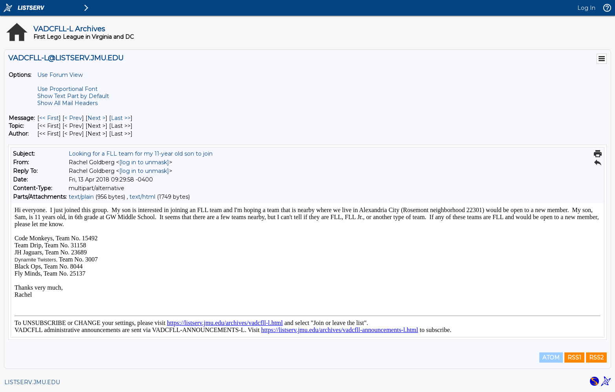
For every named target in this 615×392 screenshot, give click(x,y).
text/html (142, 196)
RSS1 (574, 357)
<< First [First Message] (49, 118)
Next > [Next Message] (96, 118)
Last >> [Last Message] (121, 118)
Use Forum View (60, 74)
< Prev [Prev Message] (73, 118)
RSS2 (596, 357)
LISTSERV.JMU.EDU (32, 382)
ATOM (551, 357)
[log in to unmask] (144, 162)
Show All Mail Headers (67, 103)
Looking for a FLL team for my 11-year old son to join (141, 153)
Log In (586, 7)
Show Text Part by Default (73, 96)
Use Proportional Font (67, 89)
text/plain (81, 196)
